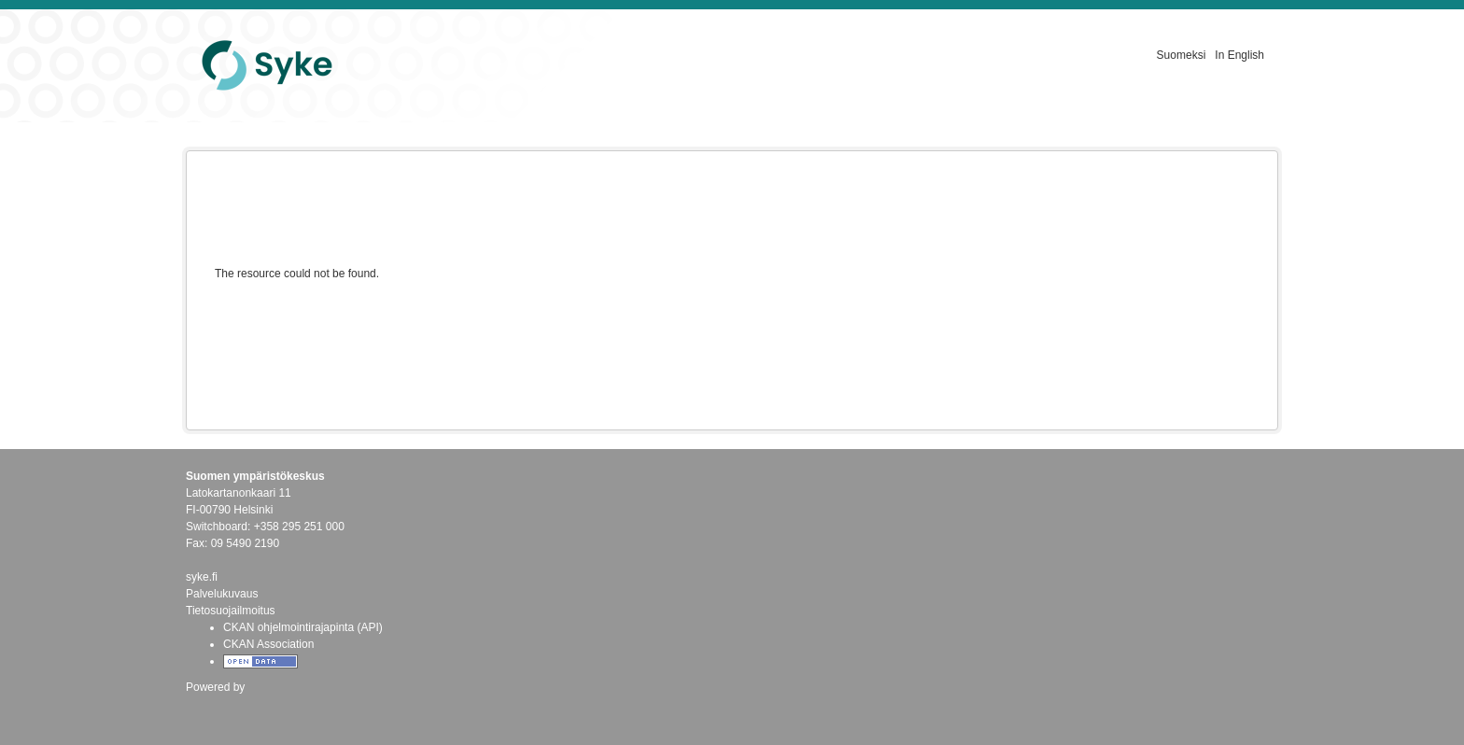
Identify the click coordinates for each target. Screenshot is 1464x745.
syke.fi (202, 576)
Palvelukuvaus (222, 593)
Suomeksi (1181, 55)
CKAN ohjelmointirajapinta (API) (303, 627)
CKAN (217, 707)
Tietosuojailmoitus (230, 610)
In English (1239, 55)
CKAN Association (268, 644)
